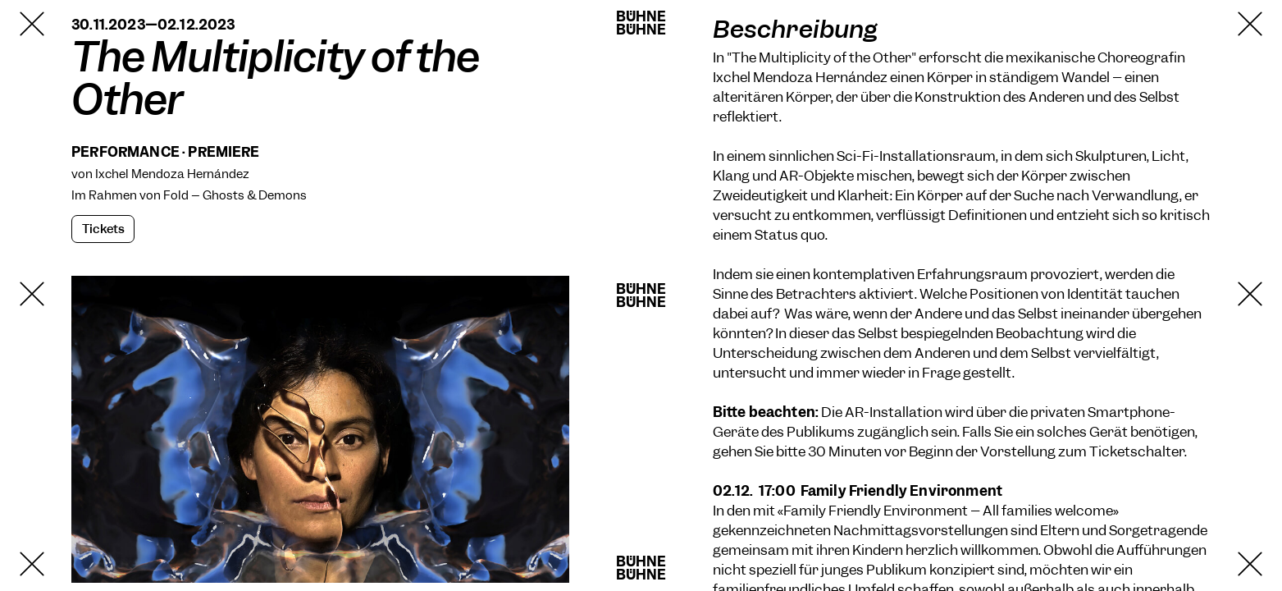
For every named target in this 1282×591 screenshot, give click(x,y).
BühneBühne (641, 23)
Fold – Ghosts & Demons (235, 195)
